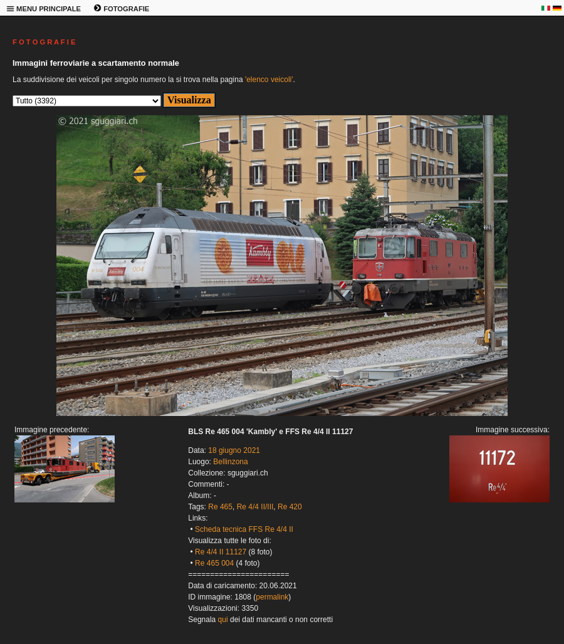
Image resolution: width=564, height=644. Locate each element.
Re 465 (220, 506)
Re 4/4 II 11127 (220, 552)
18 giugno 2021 (234, 450)
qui (223, 619)
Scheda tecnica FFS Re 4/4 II (244, 529)
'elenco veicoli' (269, 79)
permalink (272, 597)
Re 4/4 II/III (255, 506)
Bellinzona (230, 461)
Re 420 (290, 506)
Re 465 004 (214, 563)
